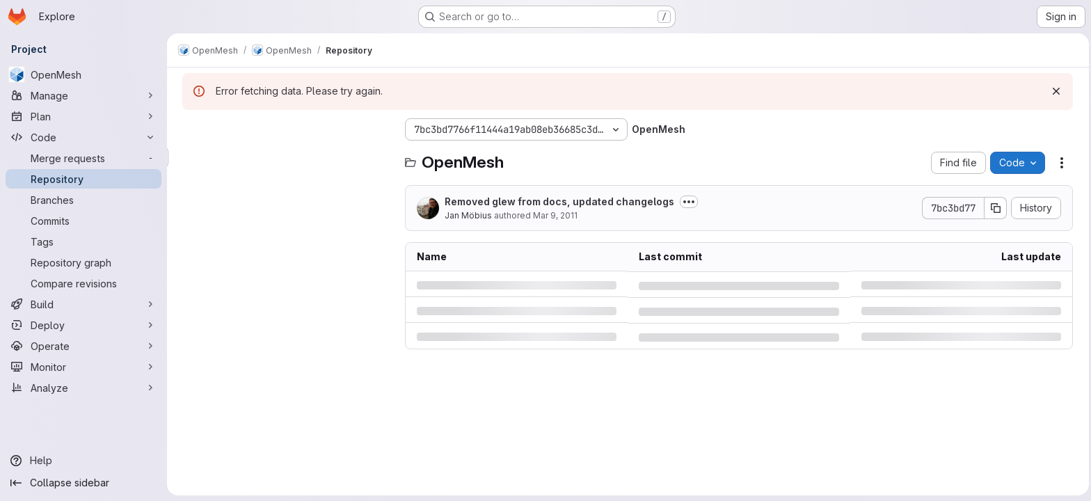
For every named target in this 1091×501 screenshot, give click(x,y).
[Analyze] (83, 387)
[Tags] (83, 241)
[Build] (83, 304)
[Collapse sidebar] (83, 483)
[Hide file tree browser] (192, 129)
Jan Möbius (467, 215)
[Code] (83, 137)
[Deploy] (83, 325)
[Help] (83, 460)
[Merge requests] (83, 158)
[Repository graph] (83, 262)
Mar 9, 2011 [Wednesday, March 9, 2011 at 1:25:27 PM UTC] (554, 215)
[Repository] (83, 179)
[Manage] (83, 95)
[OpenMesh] (83, 74)
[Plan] (83, 116)
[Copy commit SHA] (994, 208)
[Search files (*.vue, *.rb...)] (285, 157)
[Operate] (83, 346)
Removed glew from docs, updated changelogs (558, 201)
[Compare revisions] (83, 283)
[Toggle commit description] (687, 202)
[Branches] (83, 199)
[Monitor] (83, 366)
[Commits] (83, 220)
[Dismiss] (1054, 91)
